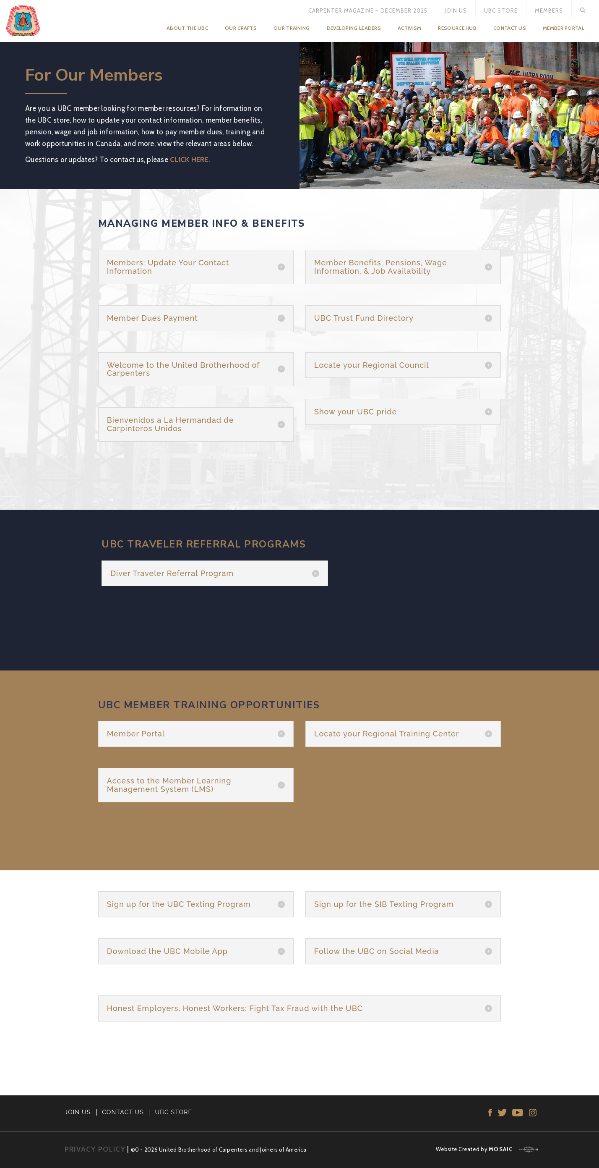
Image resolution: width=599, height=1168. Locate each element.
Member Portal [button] (136, 734)
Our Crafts (241, 28)
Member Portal (563, 28)
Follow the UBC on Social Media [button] (376, 951)
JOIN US (78, 1112)
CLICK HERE (189, 159)
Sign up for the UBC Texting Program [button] (179, 904)
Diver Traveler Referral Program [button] (172, 573)
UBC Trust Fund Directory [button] (364, 318)
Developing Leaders (354, 28)
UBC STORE (174, 1112)
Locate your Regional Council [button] (371, 365)
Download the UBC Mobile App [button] (167, 951)
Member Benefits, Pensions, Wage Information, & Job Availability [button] (380, 267)
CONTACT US (123, 1112)
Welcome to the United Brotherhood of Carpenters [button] (183, 369)
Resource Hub (457, 28)
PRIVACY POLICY (95, 1149)
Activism (409, 28)
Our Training (291, 28)
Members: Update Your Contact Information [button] (168, 267)
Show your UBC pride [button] (355, 412)
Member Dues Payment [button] (152, 318)
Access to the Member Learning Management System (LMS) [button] (169, 785)
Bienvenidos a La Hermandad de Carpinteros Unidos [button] (170, 424)
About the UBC (187, 28)
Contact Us (509, 28)
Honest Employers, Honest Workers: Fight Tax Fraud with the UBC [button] (235, 1008)
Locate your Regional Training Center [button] (386, 734)
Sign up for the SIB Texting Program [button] (384, 904)
